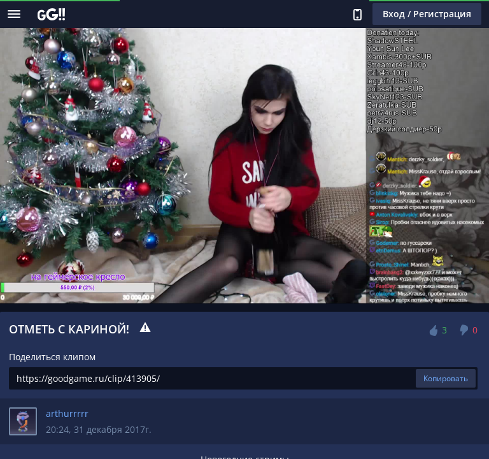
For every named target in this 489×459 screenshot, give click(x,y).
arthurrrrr (67, 413)
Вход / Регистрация (427, 14)
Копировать (445, 378)
